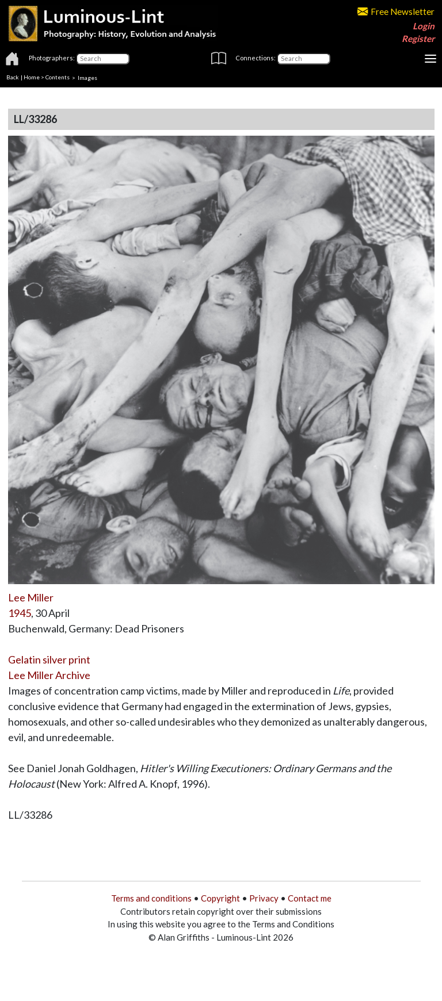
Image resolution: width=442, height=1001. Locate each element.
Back (12, 77)
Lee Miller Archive (49, 675)
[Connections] (303, 58)
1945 (19, 613)
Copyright (220, 898)
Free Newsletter (396, 11)
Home (32, 77)
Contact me (310, 898)
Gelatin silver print (49, 659)
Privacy (264, 898)
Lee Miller (31, 597)
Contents (57, 77)
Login (424, 26)
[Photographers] (102, 58)
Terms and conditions (151, 898)
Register (418, 38)
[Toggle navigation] (430, 59)
